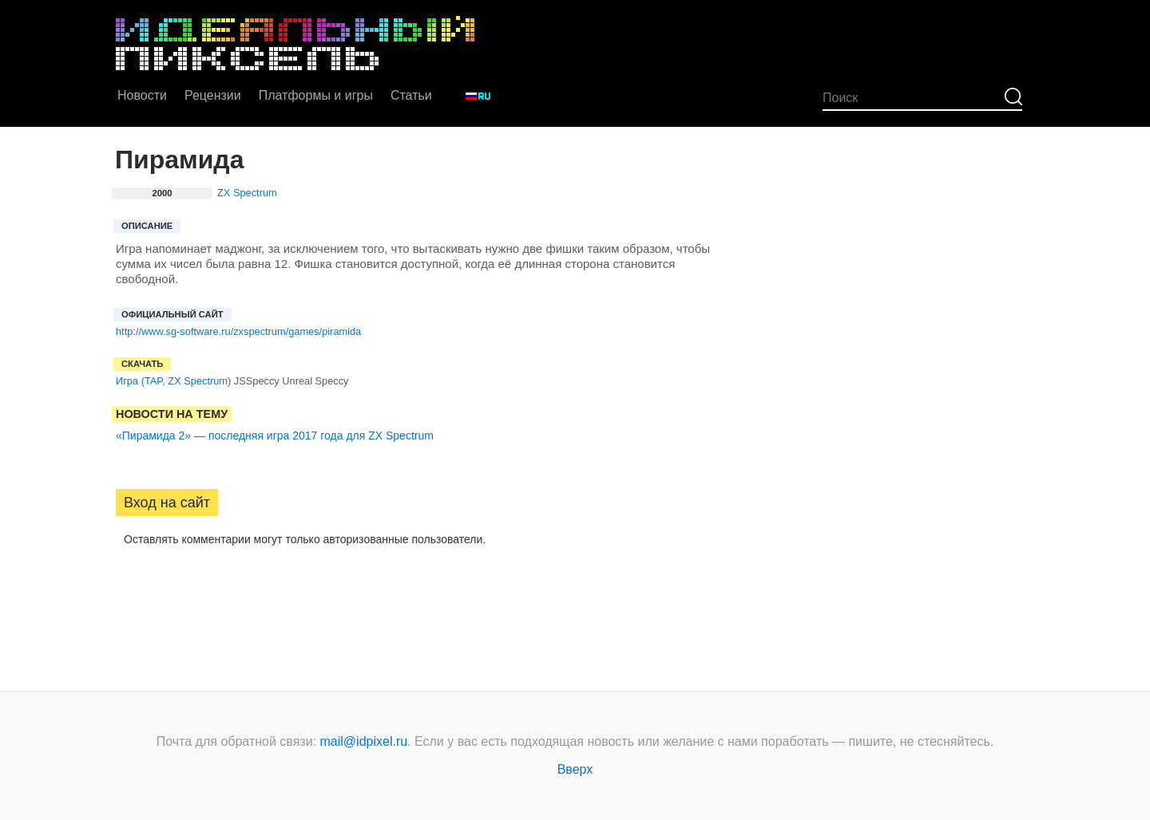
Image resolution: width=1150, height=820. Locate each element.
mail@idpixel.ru (364, 741)
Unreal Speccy (315, 381)
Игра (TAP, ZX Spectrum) (173, 381)
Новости (142, 95)
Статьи (411, 95)
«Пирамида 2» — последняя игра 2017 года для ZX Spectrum (275, 435)
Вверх (575, 769)
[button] (128, 589)
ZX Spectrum (247, 193)
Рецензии (212, 95)
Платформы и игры (316, 95)
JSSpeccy (257, 381)
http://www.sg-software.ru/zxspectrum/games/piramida (238, 331)
